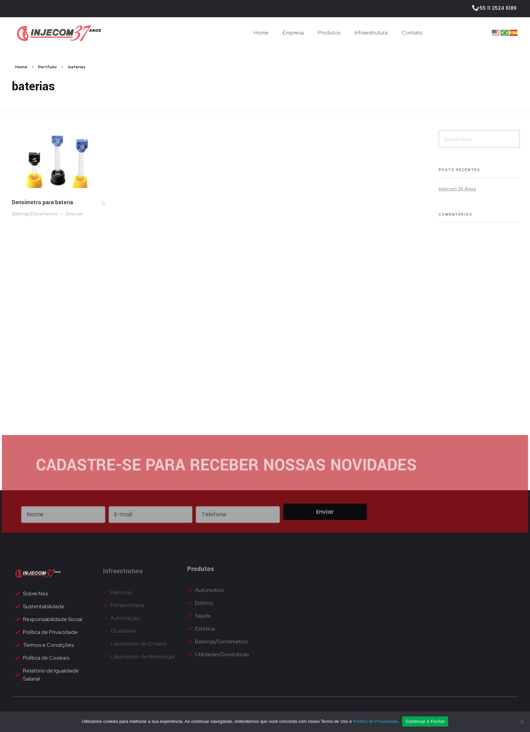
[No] (521, 721)
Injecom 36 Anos (457, 189)
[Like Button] (98, 203)
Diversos (74, 214)
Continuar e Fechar (425, 721)
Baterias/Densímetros (34, 214)
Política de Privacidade (375, 721)
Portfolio (47, 67)
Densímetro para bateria (42, 202)
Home (21, 67)
